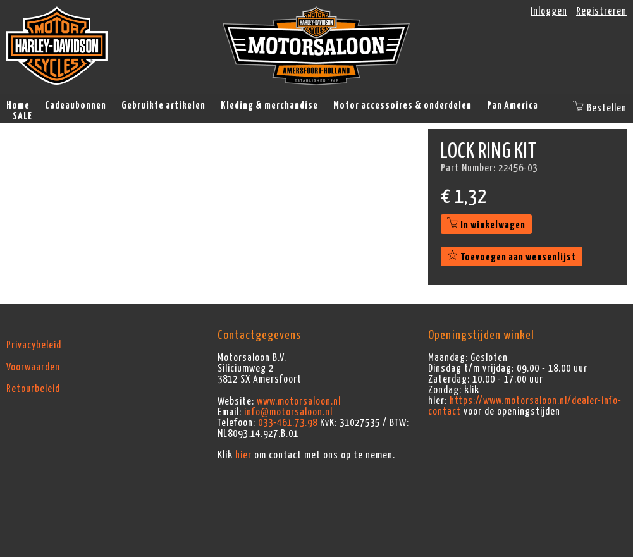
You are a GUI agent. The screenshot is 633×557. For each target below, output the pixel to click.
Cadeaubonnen (75, 106)
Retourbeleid (33, 389)
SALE (22, 116)
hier (243, 455)
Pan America (512, 106)
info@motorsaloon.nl (288, 412)
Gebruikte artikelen (163, 106)
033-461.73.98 (287, 423)
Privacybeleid (33, 345)
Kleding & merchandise (269, 106)
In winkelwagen (486, 225)
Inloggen (549, 11)
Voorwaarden (33, 367)
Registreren (601, 11)
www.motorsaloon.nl (299, 401)
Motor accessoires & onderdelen (402, 106)
